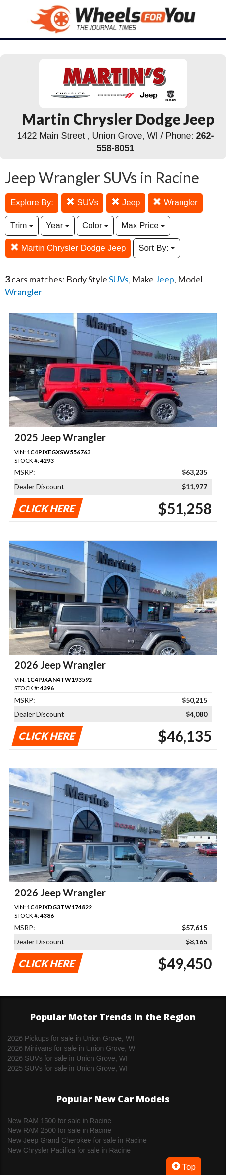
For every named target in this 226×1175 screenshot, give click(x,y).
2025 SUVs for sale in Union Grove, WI (67, 1068)
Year (57, 225)
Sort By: (156, 248)
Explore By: (31, 202)
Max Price (143, 225)
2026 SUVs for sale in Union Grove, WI (67, 1058)
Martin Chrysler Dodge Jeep (68, 248)
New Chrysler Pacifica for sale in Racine (69, 1150)
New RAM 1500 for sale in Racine (59, 1121)
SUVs (82, 202)
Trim (21, 225)
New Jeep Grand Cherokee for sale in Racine (77, 1140)
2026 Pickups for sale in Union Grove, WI (70, 1038)
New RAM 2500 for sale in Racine (59, 1130)
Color (95, 225)
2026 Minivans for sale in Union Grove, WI (72, 1048)
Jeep (125, 202)
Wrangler (175, 202)
